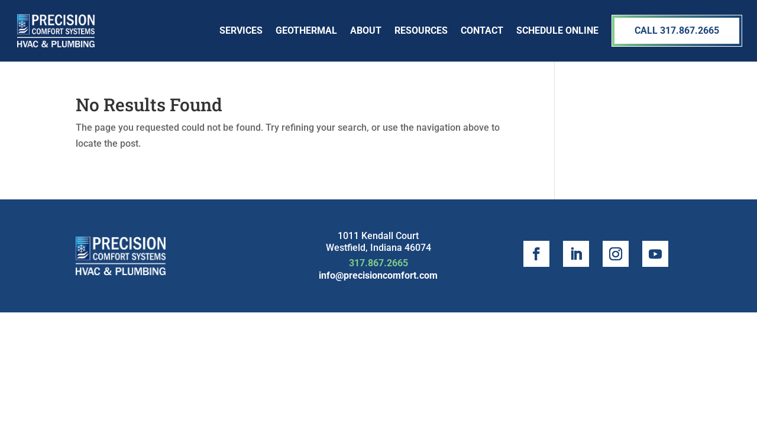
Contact (482, 30)
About (365, 30)
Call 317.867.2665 (677, 30)
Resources (421, 30)
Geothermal (306, 30)
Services (241, 30)
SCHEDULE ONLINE (557, 30)
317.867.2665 (378, 263)
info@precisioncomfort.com (378, 275)
